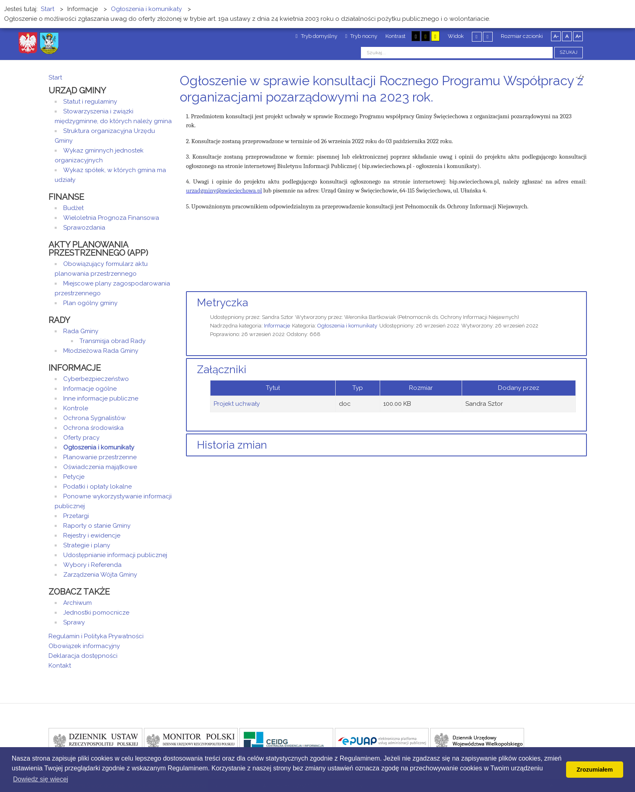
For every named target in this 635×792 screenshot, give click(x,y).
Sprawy (74, 622)
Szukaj (568, 52)
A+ (578, 36)
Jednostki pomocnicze (96, 612)
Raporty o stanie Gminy (97, 525)
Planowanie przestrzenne (100, 457)
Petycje (73, 476)
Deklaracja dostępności (83, 655)
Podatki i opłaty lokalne (97, 486)
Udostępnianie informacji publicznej (115, 555)
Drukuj (574, 112)
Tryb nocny (361, 36)
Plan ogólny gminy (90, 303)
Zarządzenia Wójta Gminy (100, 574)
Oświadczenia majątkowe (100, 467)
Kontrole (75, 408)
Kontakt (60, 665)
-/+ (579, 77)
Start (55, 77)
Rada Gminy (80, 331)
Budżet (73, 208)
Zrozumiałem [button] (595, 769)
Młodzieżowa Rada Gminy (100, 350)
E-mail (584, 112)
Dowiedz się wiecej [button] (40, 779)
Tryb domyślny (316, 36)
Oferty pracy (81, 437)
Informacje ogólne (90, 388)
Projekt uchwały (237, 403)
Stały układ (477, 36)
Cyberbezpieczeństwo (96, 379)
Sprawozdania (84, 227)
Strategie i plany (86, 545)
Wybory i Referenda (92, 565)
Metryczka (222, 302)
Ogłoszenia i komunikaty (347, 326)
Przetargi (76, 516)
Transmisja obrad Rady (113, 341)
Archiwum (77, 602)
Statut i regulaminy (90, 101)
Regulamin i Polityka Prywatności (96, 636)
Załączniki (221, 369)
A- (556, 36)
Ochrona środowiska (93, 427)
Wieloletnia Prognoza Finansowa (111, 217)
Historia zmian (232, 445)
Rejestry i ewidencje (91, 535)
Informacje (277, 326)
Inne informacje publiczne (100, 398)
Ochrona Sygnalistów (94, 418)
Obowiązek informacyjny (84, 646)
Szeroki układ (488, 36)
